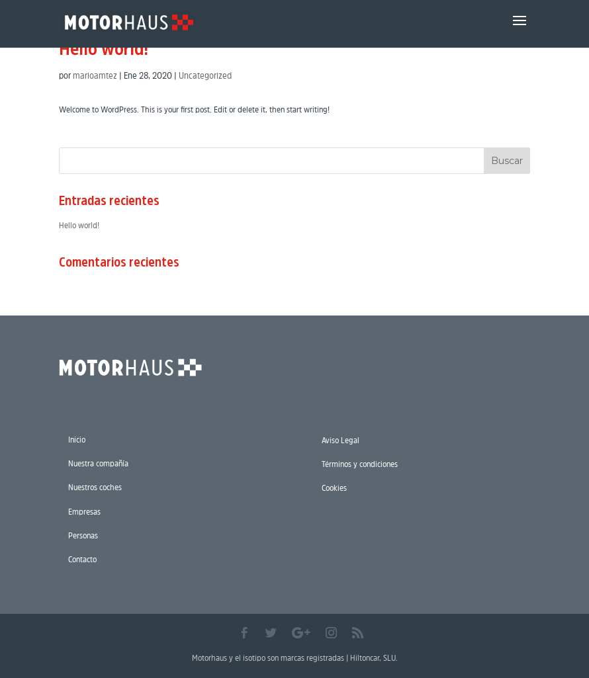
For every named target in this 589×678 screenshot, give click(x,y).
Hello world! (103, 49)
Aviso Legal (340, 440)
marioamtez (95, 75)
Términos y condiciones (360, 464)
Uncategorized (205, 75)
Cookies (334, 488)
